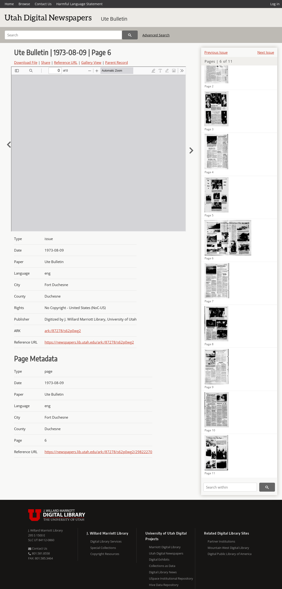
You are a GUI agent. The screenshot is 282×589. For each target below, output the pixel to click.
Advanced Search (156, 35)
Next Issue (265, 52)
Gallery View (91, 62)
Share (45, 62)
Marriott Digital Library (165, 547)
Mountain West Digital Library (228, 548)
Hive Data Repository (164, 585)
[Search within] (230, 487)
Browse (24, 4)
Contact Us (43, 4)
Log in (275, 4)
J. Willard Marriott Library (45, 530)
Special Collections (103, 548)
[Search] (63, 35)
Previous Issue (216, 52)
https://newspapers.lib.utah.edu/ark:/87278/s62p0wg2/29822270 (98, 451)
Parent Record (116, 62)
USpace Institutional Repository (171, 578)
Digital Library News (163, 572)
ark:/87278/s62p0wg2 (63, 330)
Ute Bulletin (114, 18)
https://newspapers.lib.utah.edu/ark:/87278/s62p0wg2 (89, 342)
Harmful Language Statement (79, 4)
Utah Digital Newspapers (166, 553)
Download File (25, 62)
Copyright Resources (104, 554)
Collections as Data (162, 566)
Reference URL (65, 62)
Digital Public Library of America (230, 554)
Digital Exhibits (159, 559)
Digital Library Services (106, 541)
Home (9, 4)
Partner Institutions (221, 541)
